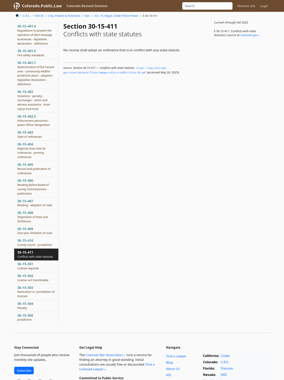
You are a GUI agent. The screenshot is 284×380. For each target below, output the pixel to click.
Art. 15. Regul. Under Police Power (117, 16)
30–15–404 (31, 150)
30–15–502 (32, 278)
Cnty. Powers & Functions (64, 16)
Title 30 (39, 16)
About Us (173, 369)
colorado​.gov (249, 35)
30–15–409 (34, 231)
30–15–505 (25, 317)
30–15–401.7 (35, 73)
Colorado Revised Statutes (86, 6)
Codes (225, 356)
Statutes (227, 368)
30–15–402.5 (33, 120)
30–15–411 (35, 254)
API (168, 375)
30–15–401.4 (34, 34)
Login (264, 6)
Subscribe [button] (24, 370)
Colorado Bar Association (104, 355)
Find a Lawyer (176, 356)
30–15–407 (34, 203)
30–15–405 (33, 168)
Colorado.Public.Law (42, 5)
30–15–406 (33, 186)
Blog (169, 362)
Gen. (88, 16)
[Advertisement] (240, 105)
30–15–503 (36, 291)
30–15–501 (28, 266)
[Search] (207, 6)
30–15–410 (34, 242)
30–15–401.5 (30, 53)
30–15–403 (29, 134)
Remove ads (246, 6)
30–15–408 (32, 217)
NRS (224, 375)
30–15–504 (25, 305)
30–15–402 (33, 100)
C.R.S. (26, 16)
